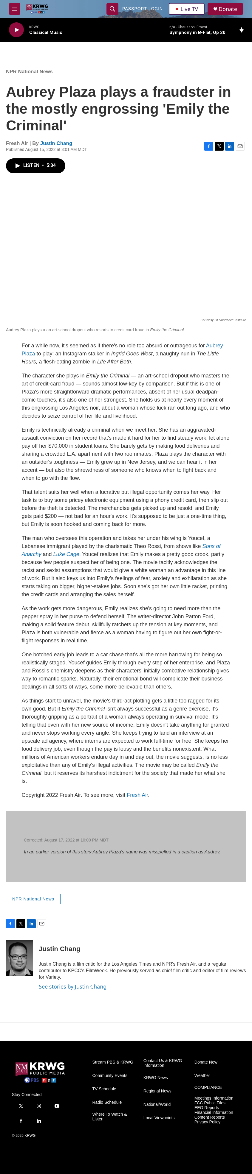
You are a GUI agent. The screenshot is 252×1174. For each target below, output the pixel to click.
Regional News (157, 1091)
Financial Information (213, 1112)
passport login (142, 8)
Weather (202, 1075)
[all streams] (243, 30)
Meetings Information (214, 1098)
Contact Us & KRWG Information (162, 1063)
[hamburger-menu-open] (14, 9)
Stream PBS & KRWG (112, 1062)
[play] (16, 29)
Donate (228, 9)
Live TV (186, 9)
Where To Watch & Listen (109, 1116)
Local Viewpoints (159, 1118)
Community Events (109, 1075)
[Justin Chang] (19, 958)
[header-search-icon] (112, 9)
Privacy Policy (207, 1122)
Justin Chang (56, 143)
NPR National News (29, 71)
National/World (157, 1104)
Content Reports (209, 1117)
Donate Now (205, 1062)
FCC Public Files (209, 1103)
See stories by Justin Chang (72, 986)
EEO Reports (206, 1108)
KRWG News (155, 1077)
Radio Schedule (107, 1102)
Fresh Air (137, 795)
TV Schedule (104, 1089)
